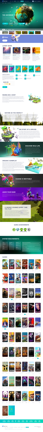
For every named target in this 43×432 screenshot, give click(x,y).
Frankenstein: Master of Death (11, 358)
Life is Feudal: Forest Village (31, 284)
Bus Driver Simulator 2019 (11, 372)
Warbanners (3, 313)
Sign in (34, 1)
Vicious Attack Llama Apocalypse (24, 328)
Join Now (5, 40)
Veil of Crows (3, 416)
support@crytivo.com (38, 426)
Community (10, 29)
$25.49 (11, 23)
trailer (16, 23)
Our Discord (18, 1)
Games (15, 1)
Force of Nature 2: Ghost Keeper (18, 284)
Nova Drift (16, 313)
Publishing (22, 1)
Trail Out (23, 313)
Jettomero (30, 328)
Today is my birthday (37, 372)
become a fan (22, 23)
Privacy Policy (12, 427)
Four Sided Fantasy (4, 372)
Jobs (25, 427)
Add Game (20, 427)
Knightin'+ (23, 372)
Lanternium (36, 328)
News (12, 1)
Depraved (16, 372)
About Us (23, 427)
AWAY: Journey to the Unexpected (11, 343)
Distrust (9, 328)
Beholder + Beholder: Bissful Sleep (11, 402)
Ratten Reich (10, 313)
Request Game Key (27, 1)
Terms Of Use (16, 427)
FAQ (9, 427)
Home (10, 1)
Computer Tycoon (4, 328)
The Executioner (30, 313)
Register (39, 1)
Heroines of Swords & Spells (31, 372)
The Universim (16, 328)
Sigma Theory (36, 313)
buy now (5, 87)
